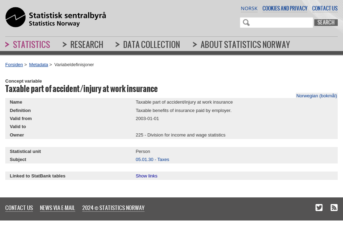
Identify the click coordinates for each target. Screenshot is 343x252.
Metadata (38, 64)
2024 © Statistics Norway (113, 207)
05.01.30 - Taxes (152, 159)
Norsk (249, 8)
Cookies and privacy (284, 8)
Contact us (325, 8)
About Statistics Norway (245, 44)
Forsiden (14, 64)
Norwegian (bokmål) (316, 95)
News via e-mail (57, 207)
